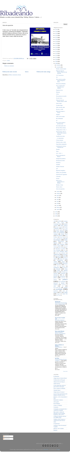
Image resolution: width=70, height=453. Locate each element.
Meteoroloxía (61, 241)
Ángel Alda (65, 293)
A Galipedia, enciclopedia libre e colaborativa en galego (60, 409)
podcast (55, 279)
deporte (63, 261)
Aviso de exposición (60, 188)
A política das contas (60, 136)
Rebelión (55, 430)
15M (55, 221)
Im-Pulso (57, 358)
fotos (66, 269)
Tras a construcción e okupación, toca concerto (60, 87)
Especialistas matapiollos (61, 144)
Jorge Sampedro (63, 237)
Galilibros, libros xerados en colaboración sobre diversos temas (59, 420)
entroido (63, 266)
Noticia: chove (59, 186)
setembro (58, 193)
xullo (57, 197)
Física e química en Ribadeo (59, 388)
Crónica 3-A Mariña (58, 405)
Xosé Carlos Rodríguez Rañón (61, 251)
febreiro (58, 207)
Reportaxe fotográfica (60, 170)
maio (57, 201)
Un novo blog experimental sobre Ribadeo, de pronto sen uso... (60, 394)
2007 (56, 211)
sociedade (59, 289)
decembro (58, 65)
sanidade (66, 287)
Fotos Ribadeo (60, 231)
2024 (56, 31)
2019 (56, 41)
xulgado (58, 293)
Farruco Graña (65, 228)
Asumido (58, 164)
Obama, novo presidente (61, 172)
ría (62, 286)
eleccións (59, 264)
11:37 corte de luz (60, 75)
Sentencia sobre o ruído (61, 142)
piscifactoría (62, 276)
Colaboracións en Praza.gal (59, 380)
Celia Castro (60, 222)
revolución (64, 284)
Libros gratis (56, 401)
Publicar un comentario (9, 65)
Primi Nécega (61, 247)
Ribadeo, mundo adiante (61, 68)
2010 (56, 59)
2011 (56, 57)
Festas (66, 229)
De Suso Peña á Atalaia (61, 127)
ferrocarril (65, 267)
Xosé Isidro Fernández (60, 253)
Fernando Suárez (59, 229)
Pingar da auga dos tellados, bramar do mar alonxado (61, 72)
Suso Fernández (57, 250)
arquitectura (56, 254)
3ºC (57, 77)
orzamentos (62, 273)
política (65, 279)
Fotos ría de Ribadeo (59, 232)
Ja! (56, 120)
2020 (56, 39)
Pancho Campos (57, 245)
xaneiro (58, 209)
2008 (56, 63)
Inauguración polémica (61, 158)
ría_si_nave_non (57, 287)
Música (55, 243)
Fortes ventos (59, 103)
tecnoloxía (56, 290)
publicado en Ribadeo (59, 283)
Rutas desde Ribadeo (59, 331)
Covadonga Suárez (58, 224)
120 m (57, 94)
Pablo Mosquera (60, 244)
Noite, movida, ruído (60, 107)
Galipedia (56, 234)
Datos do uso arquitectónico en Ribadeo (60, 182)
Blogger (58, 449)
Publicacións (6, 436)
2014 (56, 51)
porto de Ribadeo (62, 281)
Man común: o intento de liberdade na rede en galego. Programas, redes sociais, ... (59, 413)
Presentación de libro (60, 160)
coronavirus (60, 260)
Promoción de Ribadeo (61, 83)
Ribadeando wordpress (58, 399)
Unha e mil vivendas (60, 116)
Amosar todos (65, 371)
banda (64, 255)
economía (56, 263)
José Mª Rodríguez (61, 239)
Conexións (58, 176)
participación (56, 274)
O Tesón (65, 243)
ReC (67, 247)
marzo (57, 205)
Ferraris (57, 178)
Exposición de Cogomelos (61, 174)
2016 (56, 47)
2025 (56, 29)
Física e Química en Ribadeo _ (59, 345)
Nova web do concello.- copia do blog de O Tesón (61, 80)
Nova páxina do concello (61, 96)
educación (65, 263)
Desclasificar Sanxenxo (59, 320)
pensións (55, 276)
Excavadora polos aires (61, 125)
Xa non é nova (59, 98)
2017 (56, 45)
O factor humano (59, 140)
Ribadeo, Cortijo (59, 185)
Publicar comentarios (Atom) (15, 74)
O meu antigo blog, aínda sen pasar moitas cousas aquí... (60, 386)
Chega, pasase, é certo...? (61, 129)
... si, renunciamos (60, 138)
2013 (56, 53)
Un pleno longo (59, 105)
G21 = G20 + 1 (59, 153)
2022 (56, 35)
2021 (56, 37)
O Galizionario (57, 423)
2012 (56, 55)
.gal (57, 168)
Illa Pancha (59, 235)
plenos (55, 277)
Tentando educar (57, 390)
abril (57, 203)
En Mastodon (56, 376)
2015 (56, 49)
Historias (58, 92)
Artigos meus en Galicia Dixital (60, 378)
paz (63, 274)
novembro (58, 67)
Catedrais (66, 221)
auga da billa (58, 255)
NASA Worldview (58, 347)
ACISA (59, 221)
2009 (56, 61)
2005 (56, 215)
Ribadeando (57, 301)
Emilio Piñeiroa (64, 225)
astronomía (65, 254)
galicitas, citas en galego (59, 428)
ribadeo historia (57, 383)
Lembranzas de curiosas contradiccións (61, 147)
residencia (56, 284)
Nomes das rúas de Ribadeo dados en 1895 (61, 101)
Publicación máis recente (9, 71)
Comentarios (6, 438)
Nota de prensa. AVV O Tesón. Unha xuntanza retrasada (61, 133)
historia (66, 270)
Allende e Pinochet (60, 166)
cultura (8, 60)
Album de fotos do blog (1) (59, 381)
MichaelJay (46, 449)
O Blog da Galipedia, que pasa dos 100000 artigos (60, 417)
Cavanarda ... (56, 407)
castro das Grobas (64, 258)
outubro (58, 191)
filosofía (58, 269)
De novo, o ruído (59, 109)
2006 (56, 213)
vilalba (66, 292)
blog (59, 257)
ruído (55, 286)
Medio (66, 240)
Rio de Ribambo (59, 118)
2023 (56, 33)
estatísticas (56, 267)
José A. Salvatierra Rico (58, 238)
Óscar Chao (58, 295)
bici (54, 257)
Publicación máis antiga (43, 71)
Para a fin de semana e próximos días (60, 123)
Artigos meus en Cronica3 (59, 392)
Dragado (58, 114)
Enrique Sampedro (59, 226)
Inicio (26, 71)
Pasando (58, 149)
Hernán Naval (64, 234)
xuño (57, 199)
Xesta (57, 151)
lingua (58, 272)
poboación (63, 277)
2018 (56, 43)
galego (58, 270)
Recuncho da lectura (60, 248)
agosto (57, 195)
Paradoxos (58, 162)
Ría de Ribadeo (57, 403)
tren (61, 292)
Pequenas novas (59, 90)
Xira (64, 250)
